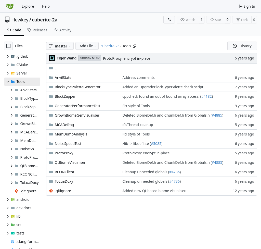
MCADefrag (64, 124)
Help (46, 6)
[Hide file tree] (8, 46)
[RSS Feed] (169, 19)
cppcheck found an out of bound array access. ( (161, 96)
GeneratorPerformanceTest (77, 105)
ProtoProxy (64, 153)
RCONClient (64, 171)
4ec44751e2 (90, 58)
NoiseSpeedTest (68, 143)
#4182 (206, 96)
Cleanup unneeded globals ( (145, 171)
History (242, 45)
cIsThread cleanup (137, 124)
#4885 (217, 115)
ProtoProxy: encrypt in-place (126, 58)
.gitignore (63, 190)
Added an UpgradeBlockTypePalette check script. (163, 86)
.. (53, 68)
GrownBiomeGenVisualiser (77, 115)
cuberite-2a (45, 19)
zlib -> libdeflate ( (136, 143)
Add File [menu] (88, 45)
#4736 (174, 171)
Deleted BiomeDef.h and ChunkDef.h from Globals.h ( (167, 115)
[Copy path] (134, 46)
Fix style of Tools (136, 105)
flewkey (20, 19)
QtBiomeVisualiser (70, 162)
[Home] (10, 6)
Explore (27, 6)
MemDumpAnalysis (71, 134)
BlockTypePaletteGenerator (78, 86)
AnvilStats (63, 77)
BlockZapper (65, 96)
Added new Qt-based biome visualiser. (154, 190)
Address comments (138, 77)
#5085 (156, 143)
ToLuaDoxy (64, 181)
